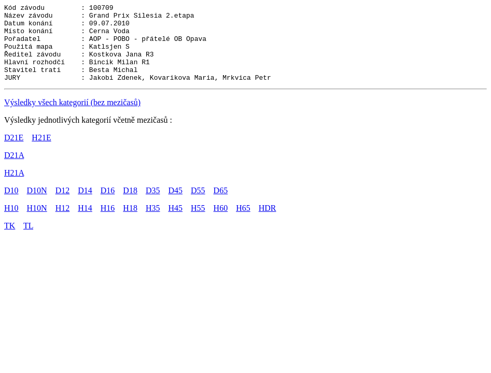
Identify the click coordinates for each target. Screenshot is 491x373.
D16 (108, 206)
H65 (243, 223)
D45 (175, 206)
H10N (37, 223)
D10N (37, 206)
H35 (153, 223)
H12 (62, 223)
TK (9, 241)
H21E (41, 153)
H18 (130, 223)
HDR (267, 223)
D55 (198, 206)
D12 (62, 206)
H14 (85, 223)
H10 (11, 223)
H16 (108, 223)
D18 (130, 206)
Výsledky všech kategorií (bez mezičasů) (72, 117)
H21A (14, 188)
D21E (13, 153)
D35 (153, 206)
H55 (198, 223)
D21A (14, 170)
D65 (221, 206)
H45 (175, 223)
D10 (11, 206)
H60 (221, 223)
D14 (85, 206)
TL (28, 241)
